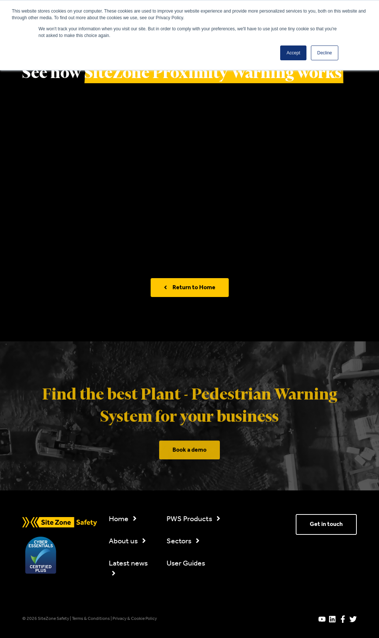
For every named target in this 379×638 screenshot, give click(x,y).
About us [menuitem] (127, 541)
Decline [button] (324, 52)
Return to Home (189, 287)
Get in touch (326, 524)
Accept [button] (293, 52)
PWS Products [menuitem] (193, 519)
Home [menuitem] (123, 519)
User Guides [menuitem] (186, 563)
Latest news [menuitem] (128, 567)
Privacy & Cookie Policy (135, 618)
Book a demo (189, 475)
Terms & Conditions (91, 618)
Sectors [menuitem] (183, 541)
